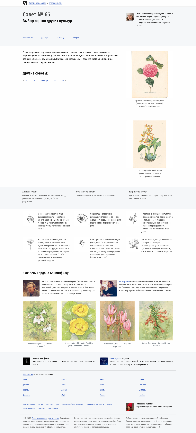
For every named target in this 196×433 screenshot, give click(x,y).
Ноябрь (142, 395)
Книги (109, 404)
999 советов (28, 38)
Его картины (124, 281)
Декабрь (44, 38)
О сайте (42, 409)
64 (34, 80)
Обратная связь (29, 409)
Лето (102, 379)
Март (63, 385)
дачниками (54, 418)
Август (102, 395)
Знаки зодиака (29, 404)
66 (55, 80)
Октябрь (142, 390)
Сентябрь (143, 385)
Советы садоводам (37, 3)
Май (63, 395)
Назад (61, 38)
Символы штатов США (95, 404)
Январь (26, 390)
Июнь (102, 385)
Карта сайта (53, 409)
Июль (102, 390)
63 (26, 80)
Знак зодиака (115, 358)
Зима (25, 379)
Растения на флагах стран (48, 404)
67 (63, 80)
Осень (141, 379)
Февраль (26, 395)
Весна (64, 379)
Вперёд (76, 38)
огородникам (55, 3)
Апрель (64, 390)
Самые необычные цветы (72, 404)
